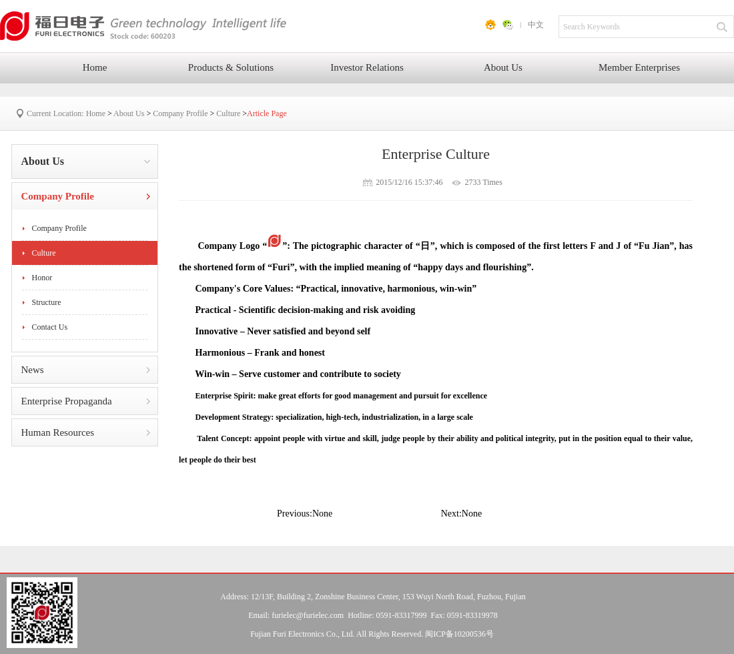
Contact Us (50, 327)
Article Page (267, 113)
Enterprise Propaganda (66, 401)
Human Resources (58, 432)
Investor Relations (367, 67)
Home (95, 67)
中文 (536, 24)
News (32, 369)
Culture (228, 113)
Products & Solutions (231, 67)
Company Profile (180, 113)
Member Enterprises (639, 67)
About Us (503, 67)
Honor (42, 277)
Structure (46, 302)
